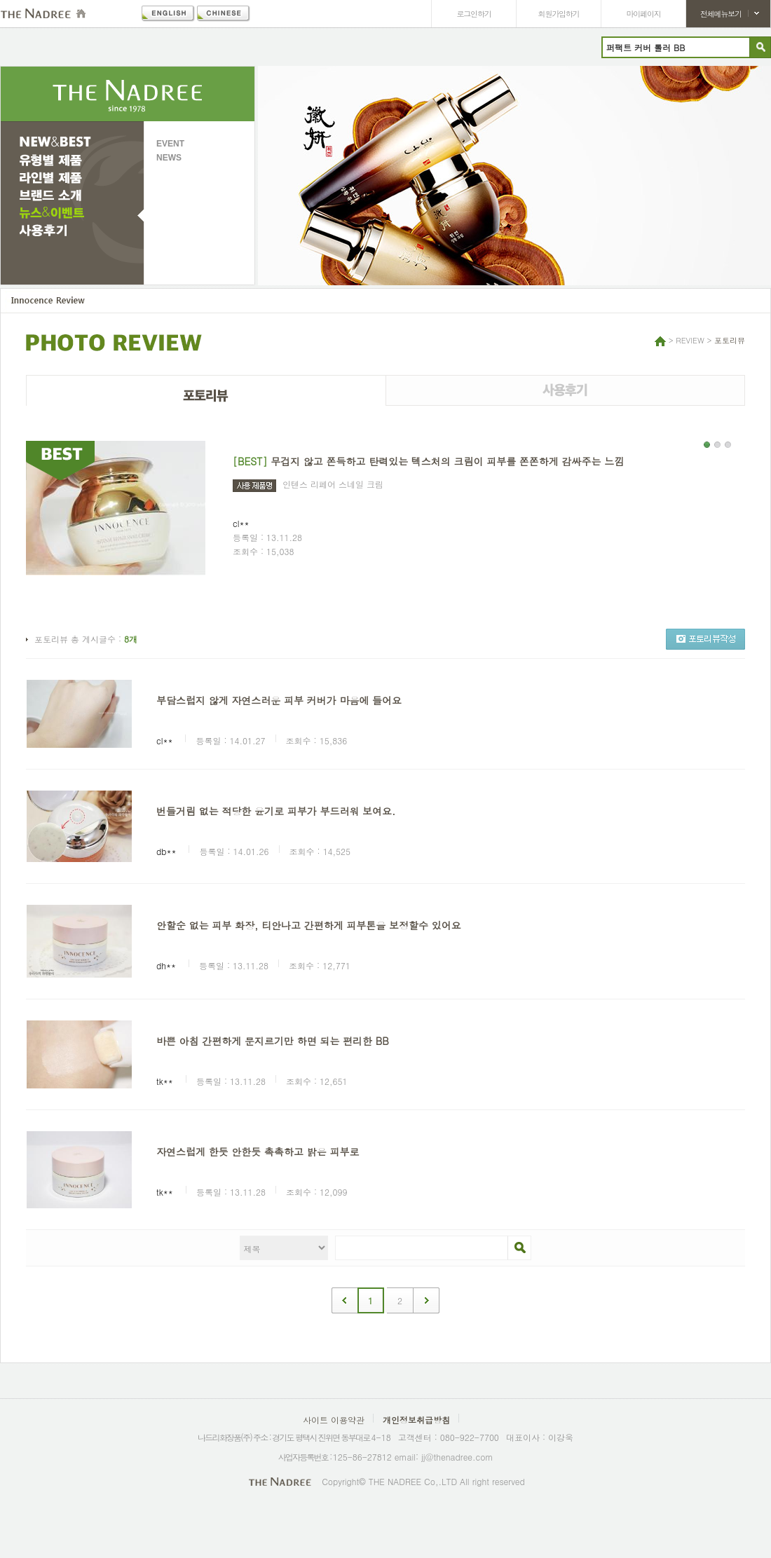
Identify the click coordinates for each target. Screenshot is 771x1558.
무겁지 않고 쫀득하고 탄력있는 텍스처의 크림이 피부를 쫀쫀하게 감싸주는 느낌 (447, 461)
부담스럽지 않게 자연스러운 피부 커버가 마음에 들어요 (279, 700)
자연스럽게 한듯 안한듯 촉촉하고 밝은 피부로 (257, 1151)
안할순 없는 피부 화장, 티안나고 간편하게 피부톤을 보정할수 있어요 (308, 925)
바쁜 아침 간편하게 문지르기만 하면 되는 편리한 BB (272, 1041)
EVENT (170, 144)
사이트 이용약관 (333, 1420)
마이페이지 (644, 13)
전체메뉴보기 (721, 13)
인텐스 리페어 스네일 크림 (332, 484)
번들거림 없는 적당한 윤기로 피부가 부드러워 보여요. (275, 811)
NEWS (169, 158)
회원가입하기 (559, 13)
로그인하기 (474, 13)
